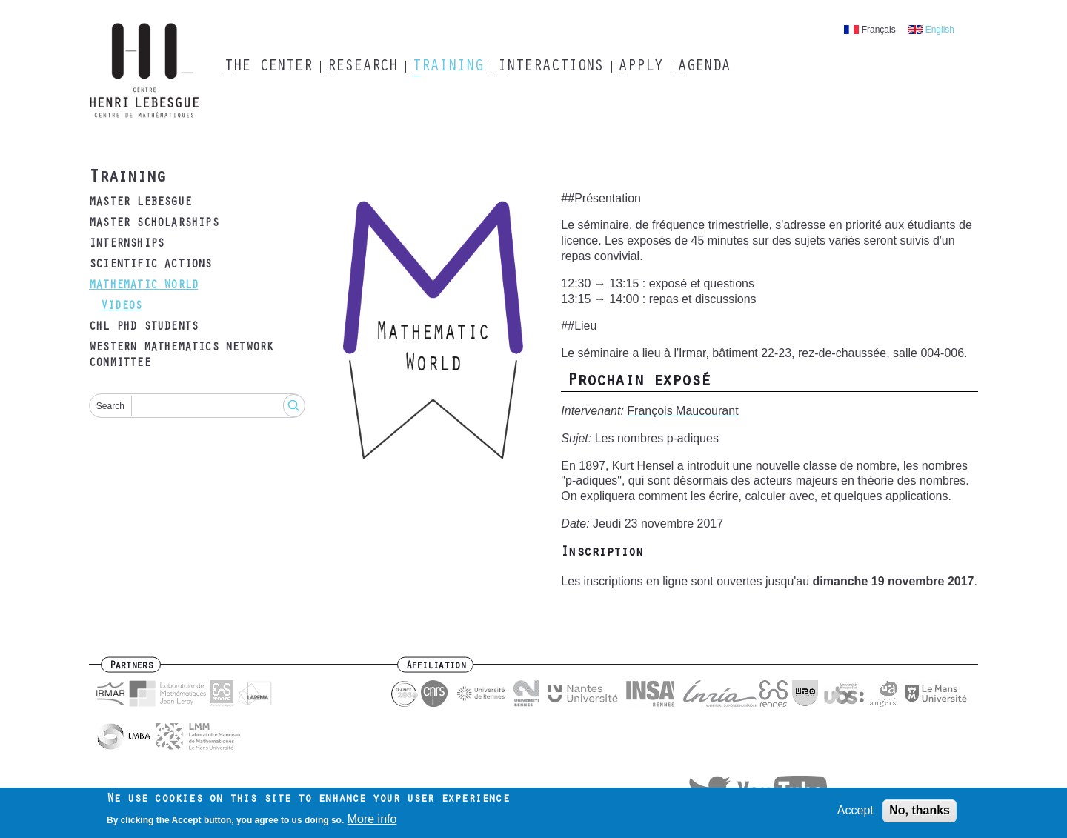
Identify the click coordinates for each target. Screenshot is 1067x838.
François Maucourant (682, 411)
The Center (268, 67)
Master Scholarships (154, 224)
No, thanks (919, 814)
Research (362, 67)
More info (372, 822)
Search (110, 406)
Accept (855, 814)
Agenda (703, 67)
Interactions (550, 67)
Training (447, 67)
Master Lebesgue (140, 203)
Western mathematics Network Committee (181, 356)
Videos (121, 307)
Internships (126, 244)
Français (879, 29)
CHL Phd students (143, 327)
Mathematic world (143, 286)
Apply (640, 67)
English (939, 29)
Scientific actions (150, 265)
